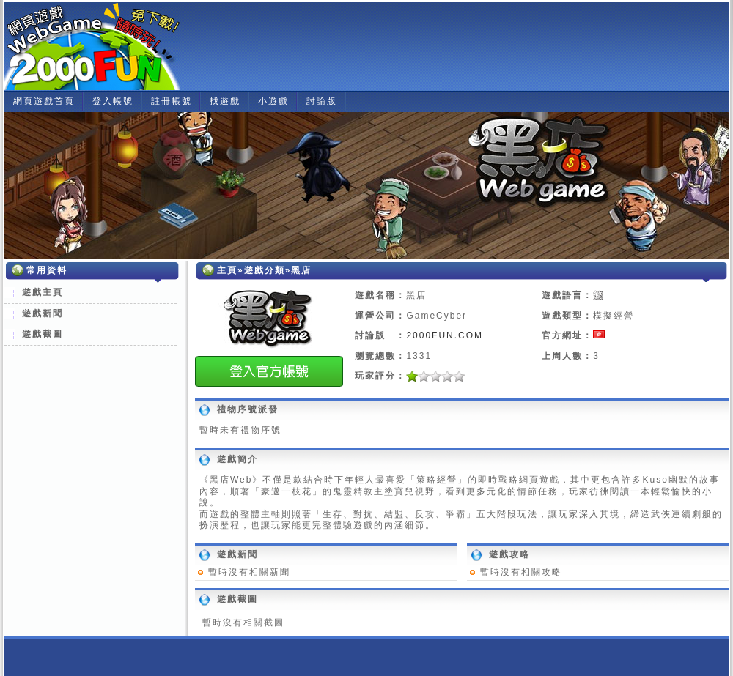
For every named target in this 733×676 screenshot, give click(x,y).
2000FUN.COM (444, 335)
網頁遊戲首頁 (44, 101)
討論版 (321, 101)
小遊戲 (273, 101)
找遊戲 (225, 101)
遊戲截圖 (42, 334)
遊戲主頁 (42, 292)
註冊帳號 (171, 101)
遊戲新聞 (42, 313)
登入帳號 (112, 101)
